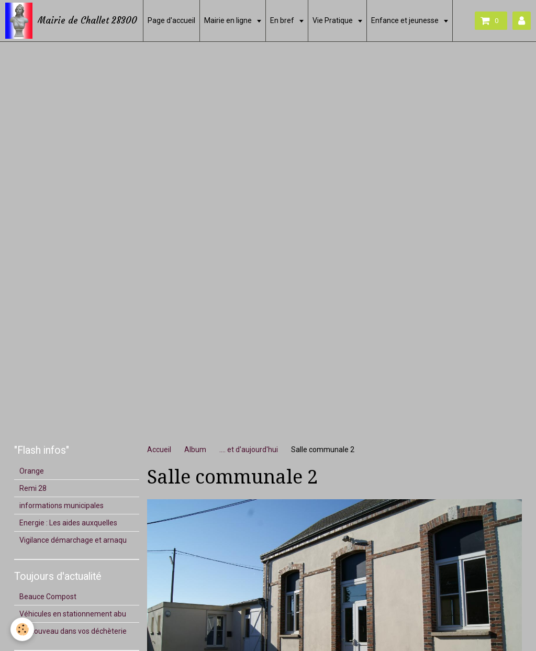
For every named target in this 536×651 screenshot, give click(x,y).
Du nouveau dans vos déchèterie (73, 631)
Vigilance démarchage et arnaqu (73, 540)
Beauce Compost (47, 596)
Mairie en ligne (228, 20)
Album (195, 449)
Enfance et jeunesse (405, 20)
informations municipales (61, 505)
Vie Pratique (333, 20)
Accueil (159, 449)
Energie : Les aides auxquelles (68, 523)
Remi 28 (33, 488)
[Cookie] (22, 629)
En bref (283, 20)
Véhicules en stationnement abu (72, 614)
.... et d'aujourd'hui (248, 449)
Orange (31, 471)
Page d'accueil (171, 20)
